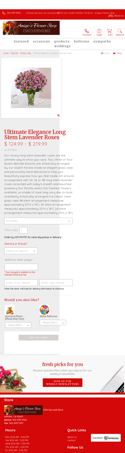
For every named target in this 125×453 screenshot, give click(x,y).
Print (105, 53)
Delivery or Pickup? (75, 194)
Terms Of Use (58, 450)
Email (117, 53)
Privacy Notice (75, 450)
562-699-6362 (14, 12)
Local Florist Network (96, 450)
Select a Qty (70, 180)
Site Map (113, 450)
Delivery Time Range (73, 212)
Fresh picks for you (62, 325)
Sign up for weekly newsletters (62, 339)
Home (6, 53)
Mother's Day (25, 53)
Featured (14, 53)
